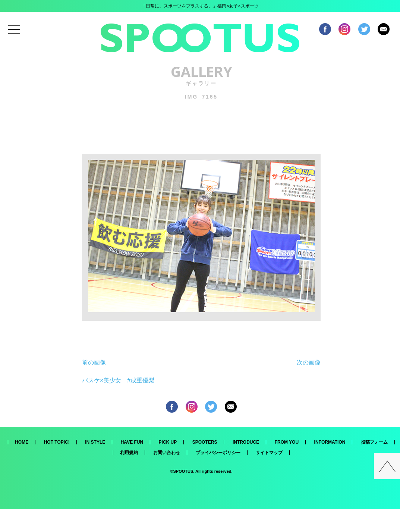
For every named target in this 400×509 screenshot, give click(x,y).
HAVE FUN (132, 442)
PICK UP (168, 442)
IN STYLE (95, 442)
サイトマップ (269, 452)
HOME (21, 442)
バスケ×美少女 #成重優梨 (118, 380)
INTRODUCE (246, 442)
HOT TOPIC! (57, 442)
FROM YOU (287, 442)
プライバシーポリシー (218, 452)
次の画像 (309, 362)
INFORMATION (330, 442)
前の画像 (94, 362)
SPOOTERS (204, 442)
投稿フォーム (374, 442)
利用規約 (129, 452)
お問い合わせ (166, 452)
